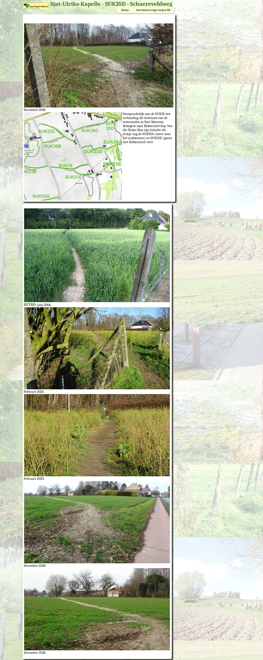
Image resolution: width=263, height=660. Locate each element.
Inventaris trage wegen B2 (153, 10)
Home (125, 10)
